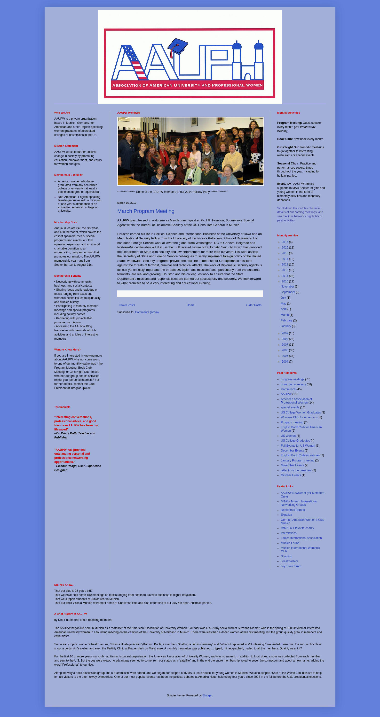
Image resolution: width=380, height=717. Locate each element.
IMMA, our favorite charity (297, 528)
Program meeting (292, 422)
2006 (285, 350)
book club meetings (293, 384)
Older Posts (253, 305)
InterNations (289, 533)
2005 (285, 356)
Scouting (286, 556)
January (286, 326)
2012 (285, 270)
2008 (285, 339)
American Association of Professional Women (296, 400)
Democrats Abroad (293, 510)
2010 (285, 281)
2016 (285, 247)
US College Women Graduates (301, 412)
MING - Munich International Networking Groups (299, 503)
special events (290, 407)
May (284, 303)
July (284, 297)
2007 (285, 344)
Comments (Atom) (146, 312)
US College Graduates (295, 440)
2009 (285, 333)
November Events (292, 465)
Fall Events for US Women (298, 445)
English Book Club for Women (300, 455)
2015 (285, 253)
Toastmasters (289, 561)
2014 (285, 259)
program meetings (292, 379)
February (287, 320)
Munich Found (290, 543)
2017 (285, 242)
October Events (291, 475)
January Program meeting (297, 460)
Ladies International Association (301, 538)
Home (191, 305)
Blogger (207, 695)
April (284, 309)
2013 (285, 264)
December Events (292, 450)
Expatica (286, 514)
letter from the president (296, 470)
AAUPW (286, 394)
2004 (285, 361)
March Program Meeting (145, 211)
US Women (288, 435)
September (288, 292)
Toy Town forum (291, 566)
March (285, 315)
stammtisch (288, 389)
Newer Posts (127, 305)
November (288, 286)
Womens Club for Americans (299, 417)
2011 (285, 276)
